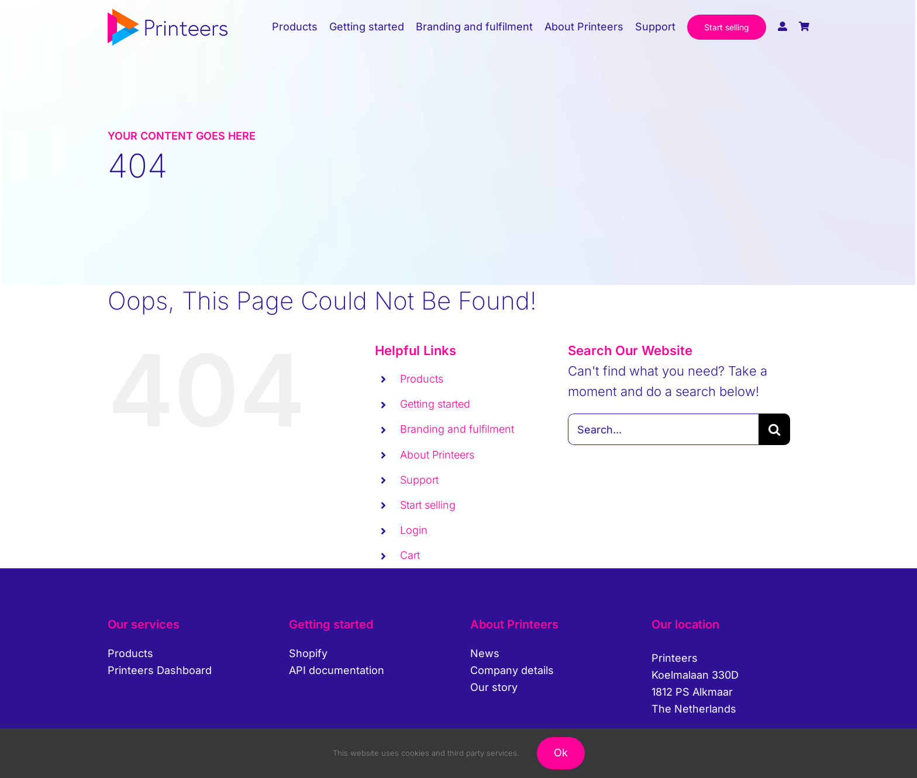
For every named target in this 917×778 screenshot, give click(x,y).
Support (419, 480)
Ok (561, 752)
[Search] (774, 429)
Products (421, 379)
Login (414, 530)
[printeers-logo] (167, 15)
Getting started (435, 404)
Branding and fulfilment (457, 429)
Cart (410, 555)
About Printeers (437, 455)
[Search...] (663, 429)
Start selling (428, 505)
